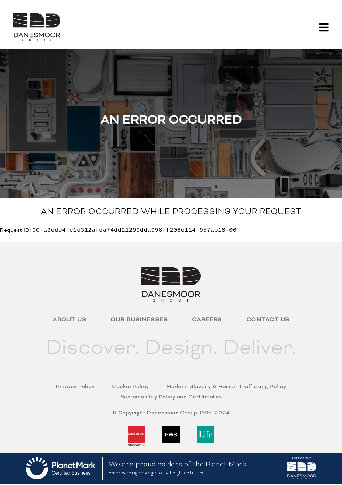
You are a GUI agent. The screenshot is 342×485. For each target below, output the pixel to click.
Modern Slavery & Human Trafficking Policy (226, 387)
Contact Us (268, 320)
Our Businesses (139, 320)
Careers (207, 320)
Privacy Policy (75, 387)
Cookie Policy (130, 387)
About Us (69, 320)
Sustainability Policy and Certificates (171, 397)
